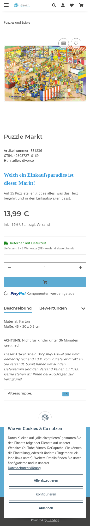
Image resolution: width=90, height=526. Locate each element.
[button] (55, 5)
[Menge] (45, 268)
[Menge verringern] (9, 268)
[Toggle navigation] (6, 3)
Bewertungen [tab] (53, 308)
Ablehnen (46, 508)
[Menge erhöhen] (80, 268)
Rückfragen (58, 374)
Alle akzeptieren (46, 480)
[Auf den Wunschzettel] (76, 43)
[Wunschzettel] (71, 5)
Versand (43, 224)
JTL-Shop (53, 520)
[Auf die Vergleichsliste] (63, 43)
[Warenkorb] (81, 5)
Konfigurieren (46, 494)
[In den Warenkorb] (45, 282)
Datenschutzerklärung (24, 468)
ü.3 (65, 394)
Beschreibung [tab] (18, 308)
